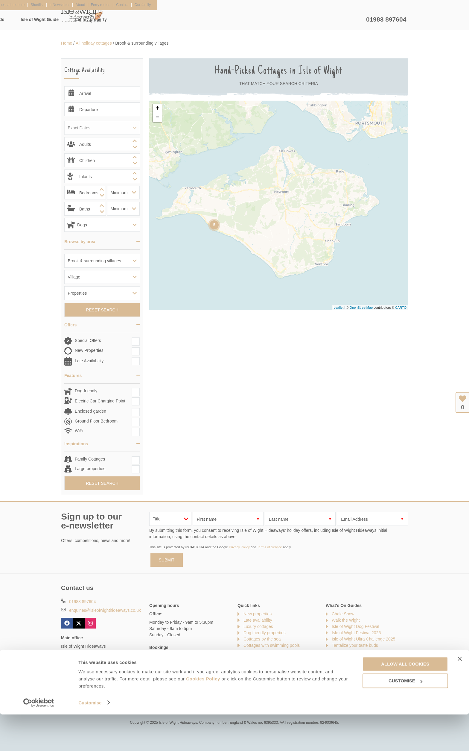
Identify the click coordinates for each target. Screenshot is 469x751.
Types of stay (255, 651)
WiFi (79, 430)
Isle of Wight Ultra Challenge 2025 (363, 639)
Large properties (90, 468)
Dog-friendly (86, 390)
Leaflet (338, 307)
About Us (92, 684)
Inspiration (193, 19)
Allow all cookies (405, 700)
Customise (90, 739)
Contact (68, 684)
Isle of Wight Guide (291, 19)
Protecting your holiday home (359, 670)
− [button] (157, 117)
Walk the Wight (346, 620)
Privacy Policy (239, 547)
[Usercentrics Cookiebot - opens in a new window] (39, 739)
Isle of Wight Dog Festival (355, 626)
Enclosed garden (90, 411)
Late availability (257, 620)
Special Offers (88, 340)
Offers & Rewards (237, 19)
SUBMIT (167, 560)
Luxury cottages (258, 626)
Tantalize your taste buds (355, 645)
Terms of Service (269, 547)
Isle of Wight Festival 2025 (356, 632)
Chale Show (343, 613)
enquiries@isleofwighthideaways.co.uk (105, 610)
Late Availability (89, 360)
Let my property (342, 19)
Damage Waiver (124, 684)
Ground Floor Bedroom (96, 421)
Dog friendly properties (264, 632)
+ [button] (157, 108)
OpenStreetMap (361, 307)
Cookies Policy (203, 715)
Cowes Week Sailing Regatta (359, 664)
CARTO (400, 307)
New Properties (89, 350)
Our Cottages (152, 19)
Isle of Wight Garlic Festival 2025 (362, 657)
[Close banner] (460, 695)
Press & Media (160, 684)
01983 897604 (386, 19)
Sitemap (251, 657)
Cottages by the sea (262, 639)
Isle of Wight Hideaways (82, 15)
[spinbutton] (102, 144)
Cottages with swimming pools (271, 645)
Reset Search (102, 310)
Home (117, 19)
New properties (257, 613)
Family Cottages (90, 459)
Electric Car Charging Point (100, 401)
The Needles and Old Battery (359, 651)
